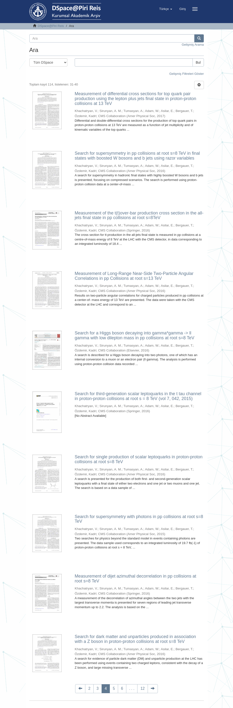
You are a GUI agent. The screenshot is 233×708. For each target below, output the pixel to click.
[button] (165, 9)
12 (142, 688)
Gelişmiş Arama (193, 44)
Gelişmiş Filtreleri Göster (186, 74)
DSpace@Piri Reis (51, 26)
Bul (198, 62)
